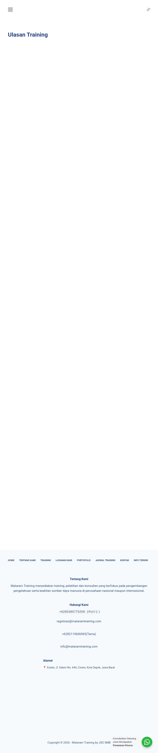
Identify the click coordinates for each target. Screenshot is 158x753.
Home (11, 560)
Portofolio (84, 560)
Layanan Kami (64, 560)
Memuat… (69, 291)
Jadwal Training (105, 560)
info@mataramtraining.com (79, 646)
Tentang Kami (27, 560)
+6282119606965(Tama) (79, 634)
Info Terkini (141, 560)
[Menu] (148, 9)
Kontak (124, 560)
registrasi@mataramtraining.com (79, 621)
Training (45, 560)
